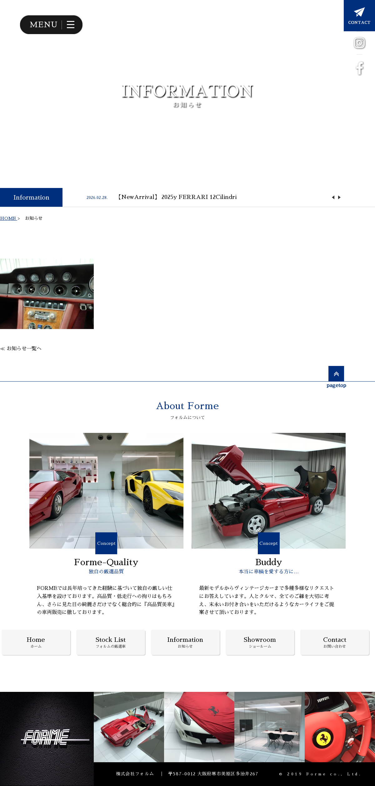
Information (31, 197)
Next (339, 197)
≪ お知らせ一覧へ (21, 348)
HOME (8, 218)
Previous (333, 197)
